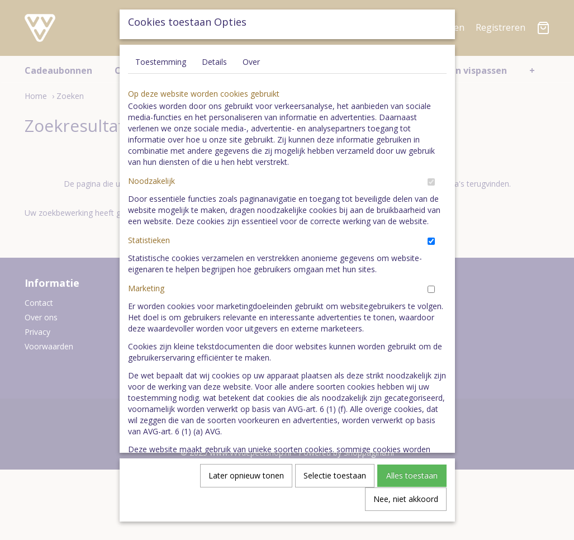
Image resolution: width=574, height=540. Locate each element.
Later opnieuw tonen (246, 482)
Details (214, 69)
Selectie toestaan (334, 482)
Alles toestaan (412, 482)
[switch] (431, 189)
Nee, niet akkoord (405, 506)
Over (251, 69)
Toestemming (160, 69)
